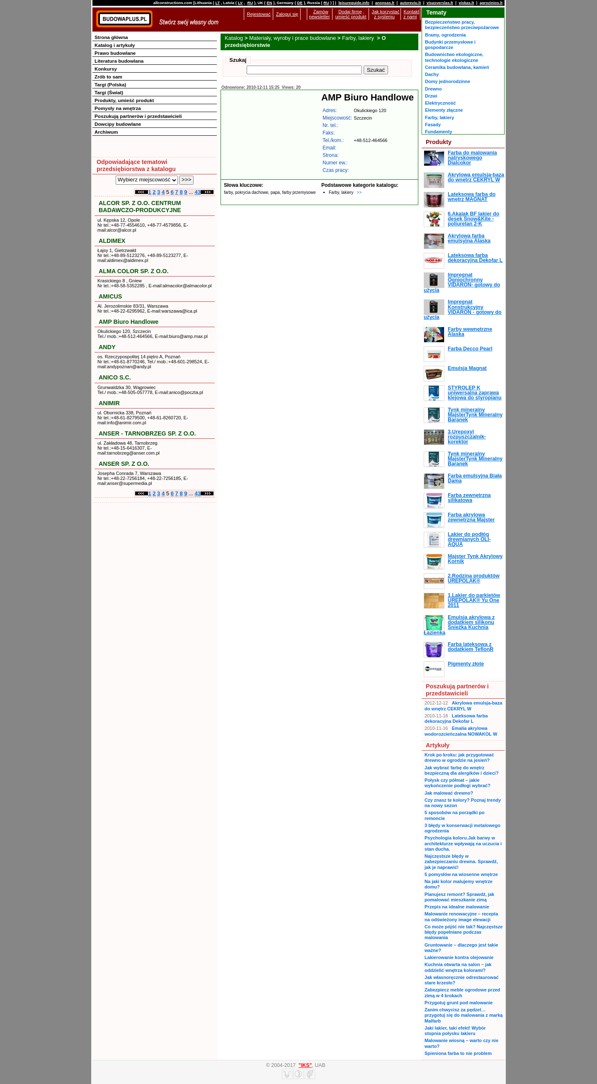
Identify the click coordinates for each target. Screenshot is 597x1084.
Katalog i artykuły (115, 45)
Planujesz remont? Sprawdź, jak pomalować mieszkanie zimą (459, 897)
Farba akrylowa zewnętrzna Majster (471, 517)
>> (359, 192)
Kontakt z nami (411, 14)
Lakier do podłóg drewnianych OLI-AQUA (469, 539)
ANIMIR (109, 403)
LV (240, 3)
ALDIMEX (112, 240)
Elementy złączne (444, 110)
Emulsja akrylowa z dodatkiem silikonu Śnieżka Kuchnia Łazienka (459, 625)
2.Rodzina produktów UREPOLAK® (474, 578)
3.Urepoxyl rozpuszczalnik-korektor (467, 437)
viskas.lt (466, 3)
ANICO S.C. (115, 377)
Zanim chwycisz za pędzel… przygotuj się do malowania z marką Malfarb (463, 1015)
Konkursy (106, 68)
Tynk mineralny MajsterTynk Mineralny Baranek (475, 415)
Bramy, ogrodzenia (445, 34)
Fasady (433, 124)
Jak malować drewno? (449, 792)
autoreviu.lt (410, 3)
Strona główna (111, 37)
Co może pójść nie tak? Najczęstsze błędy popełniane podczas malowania (463, 932)
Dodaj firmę (350, 11)
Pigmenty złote (466, 664)
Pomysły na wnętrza (118, 108)
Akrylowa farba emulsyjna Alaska (469, 238)
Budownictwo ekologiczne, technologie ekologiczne (454, 57)
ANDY (107, 347)
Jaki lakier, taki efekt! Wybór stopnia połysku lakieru (455, 1030)
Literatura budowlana (119, 61)
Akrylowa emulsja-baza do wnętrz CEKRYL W (476, 177)
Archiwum (106, 132)
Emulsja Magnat (467, 368)
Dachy (432, 74)
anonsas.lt (384, 3)
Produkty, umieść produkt (124, 100)
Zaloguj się (287, 14)
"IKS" (305, 1065)
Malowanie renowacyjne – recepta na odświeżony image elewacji (461, 916)
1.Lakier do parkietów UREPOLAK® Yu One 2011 (474, 600)
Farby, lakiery (359, 38)
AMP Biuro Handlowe (128, 321)
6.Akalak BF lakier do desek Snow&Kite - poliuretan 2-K (473, 219)
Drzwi (431, 95)
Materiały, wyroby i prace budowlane (292, 38)
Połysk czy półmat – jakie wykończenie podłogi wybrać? (457, 783)
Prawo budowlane (115, 53)
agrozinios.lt (491, 3)
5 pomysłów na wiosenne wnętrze (461, 874)
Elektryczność (440, 102)
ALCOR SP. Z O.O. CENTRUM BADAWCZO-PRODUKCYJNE (140, 206)
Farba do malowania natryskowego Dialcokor (472, 158)
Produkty (438, 142)
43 (198, 192)
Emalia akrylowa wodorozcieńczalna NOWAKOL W (461, 731)
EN (269, 3)
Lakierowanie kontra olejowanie (459, 957)
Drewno (433, 88)
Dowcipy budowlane (118, 124)
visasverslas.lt (440, 3)
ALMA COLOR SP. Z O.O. (133, 271)
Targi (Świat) (109, 92)
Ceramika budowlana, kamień (457, 67)
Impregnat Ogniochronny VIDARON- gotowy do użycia (462, 282)
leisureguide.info (353, 3)
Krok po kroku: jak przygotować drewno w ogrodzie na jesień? (459, 757)
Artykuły (437, 745)
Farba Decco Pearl (470, 349)
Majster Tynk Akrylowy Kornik (475, 558)
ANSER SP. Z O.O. (124, 463)
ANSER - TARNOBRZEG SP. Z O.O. (147, 433)
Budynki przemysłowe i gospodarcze (450, 44)
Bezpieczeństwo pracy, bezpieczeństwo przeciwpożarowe (462, 25)
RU (249, 3)
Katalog (234, 38)
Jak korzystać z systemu (386, 14)
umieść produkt (350, 16)
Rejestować (259, 14)
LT (217, 3)
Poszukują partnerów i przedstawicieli (138, 116)
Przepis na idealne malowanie (457, 906)
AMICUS (110, 296)
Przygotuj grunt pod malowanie (459, 1002)
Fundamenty (438, 131)
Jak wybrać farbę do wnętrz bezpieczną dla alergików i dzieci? (462, 770)
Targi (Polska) (110, 84)
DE (300, 3)
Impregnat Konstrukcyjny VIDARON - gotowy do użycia (463, 309)
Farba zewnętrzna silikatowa (469, 497)
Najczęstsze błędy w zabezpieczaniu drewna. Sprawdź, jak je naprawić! (461, 862)
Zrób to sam (108, 76)
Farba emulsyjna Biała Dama (475, 478)
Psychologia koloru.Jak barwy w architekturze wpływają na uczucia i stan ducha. (463, 843)
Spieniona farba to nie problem (458, 1053)
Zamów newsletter (319, 14)
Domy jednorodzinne (447, 81)
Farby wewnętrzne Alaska (470, 331)
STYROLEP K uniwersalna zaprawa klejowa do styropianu (475, 393)
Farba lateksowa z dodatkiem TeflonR (470, 646)
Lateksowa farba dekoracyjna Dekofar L (475, 257)
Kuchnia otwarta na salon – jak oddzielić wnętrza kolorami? (458, 967)
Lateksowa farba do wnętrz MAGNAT (471, 196)
